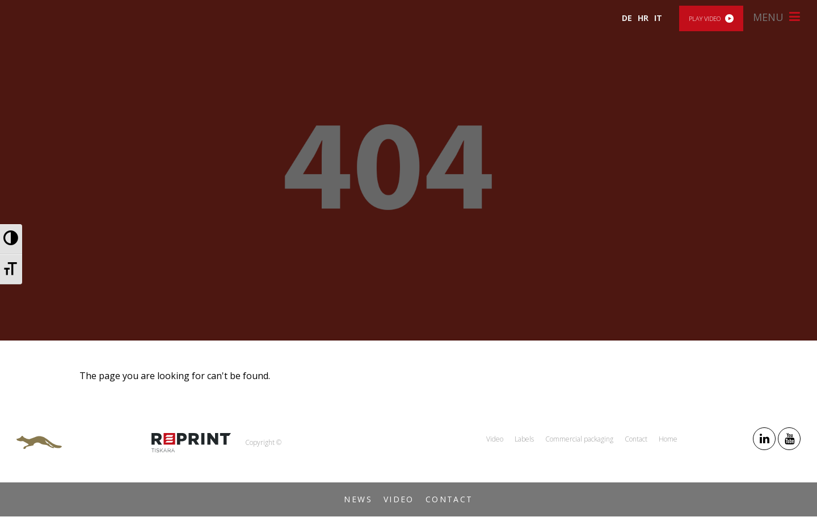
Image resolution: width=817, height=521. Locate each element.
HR (643, 17)
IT (658, 17)
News (358, 499)
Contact (449, 499)
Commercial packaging (579, 439)
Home (668, 439)
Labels (524, 439)
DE (627, 17)
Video (399, 499)
